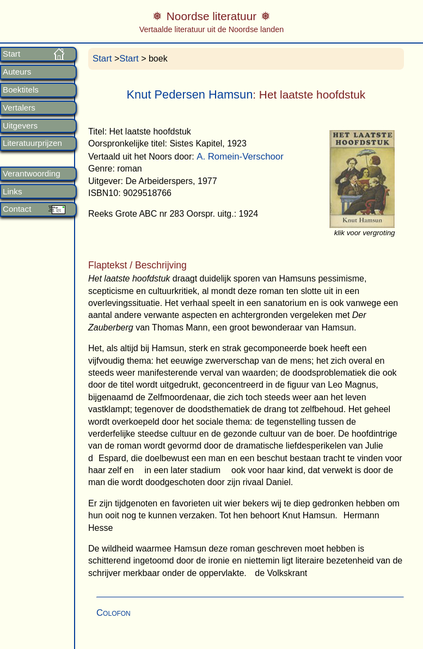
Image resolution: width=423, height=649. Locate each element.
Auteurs (17, 72)
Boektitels (21, 89)
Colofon (113, 613)
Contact (17, 209)
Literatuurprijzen (32, 143)
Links (12, 191)
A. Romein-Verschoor (240, 156)
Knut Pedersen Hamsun (190, 94)
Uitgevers (20, 125)
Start (11, 54)
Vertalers (19, 107)
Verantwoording (31, 173)
